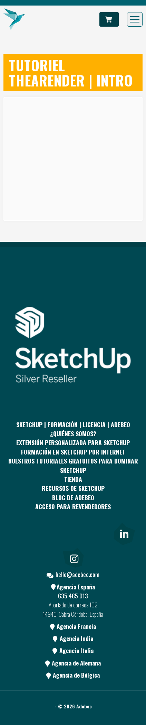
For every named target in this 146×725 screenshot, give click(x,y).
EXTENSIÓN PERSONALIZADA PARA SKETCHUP (73, 442)
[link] (123, 532)
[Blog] (98, 532)
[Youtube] (73, 532)
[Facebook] (23, 532)
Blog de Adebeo (73, 497)
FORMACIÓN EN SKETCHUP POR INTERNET (73, 451)
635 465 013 (73, 595)
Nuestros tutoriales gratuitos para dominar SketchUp (73, 465)
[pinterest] (48, 532)
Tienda (73, 479)
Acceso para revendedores (73, 506)
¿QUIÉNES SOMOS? (73, 433)
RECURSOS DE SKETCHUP (73, 488)
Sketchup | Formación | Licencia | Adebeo (73, 424)
